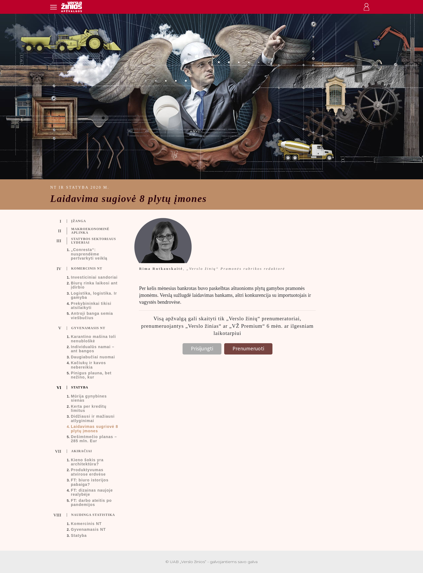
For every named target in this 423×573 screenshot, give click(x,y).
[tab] (90, 221)
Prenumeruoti (248, 348)
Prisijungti (202, 348)
